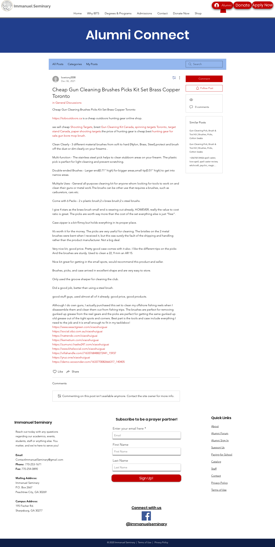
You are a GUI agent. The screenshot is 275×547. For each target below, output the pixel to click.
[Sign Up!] (146, 478)
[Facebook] (146, 516)
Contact (216, 475)
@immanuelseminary (146, 524)
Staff (213, 468)
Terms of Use (218, 490)
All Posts (57, 64)
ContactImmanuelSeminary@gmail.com (39, 459)
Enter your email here (128, 428)
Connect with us (146, 507)
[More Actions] (178, 78)
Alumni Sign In (220, 440)
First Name (120, 444)
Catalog (216, 461)
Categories (75, 64)
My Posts (92, 64)
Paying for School (221, 454)
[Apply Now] (262, 5)
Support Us (217, 447)
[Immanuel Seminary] (32, 6)
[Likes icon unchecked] (54, 371)
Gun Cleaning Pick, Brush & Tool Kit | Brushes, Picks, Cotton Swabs (202, 134)
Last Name (120, 460)
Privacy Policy (219, 482)
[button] (223, 9)
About (215, 426)
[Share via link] (72, 371)
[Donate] (242, 5)
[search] (204, 64)
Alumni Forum (219, 433)
